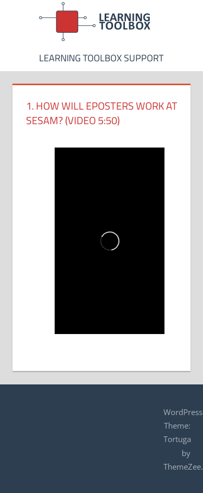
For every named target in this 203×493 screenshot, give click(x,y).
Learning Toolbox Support (101, 58)
